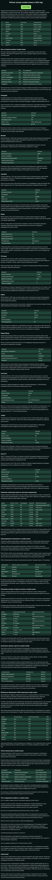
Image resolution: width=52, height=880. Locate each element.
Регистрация (26, 7)
